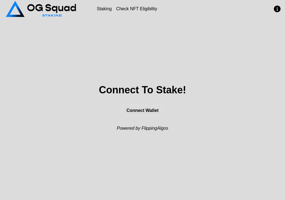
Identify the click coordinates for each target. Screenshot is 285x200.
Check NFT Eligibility (136, 8)
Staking (104, 8)
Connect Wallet (143, 110)
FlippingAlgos (154, 128)
